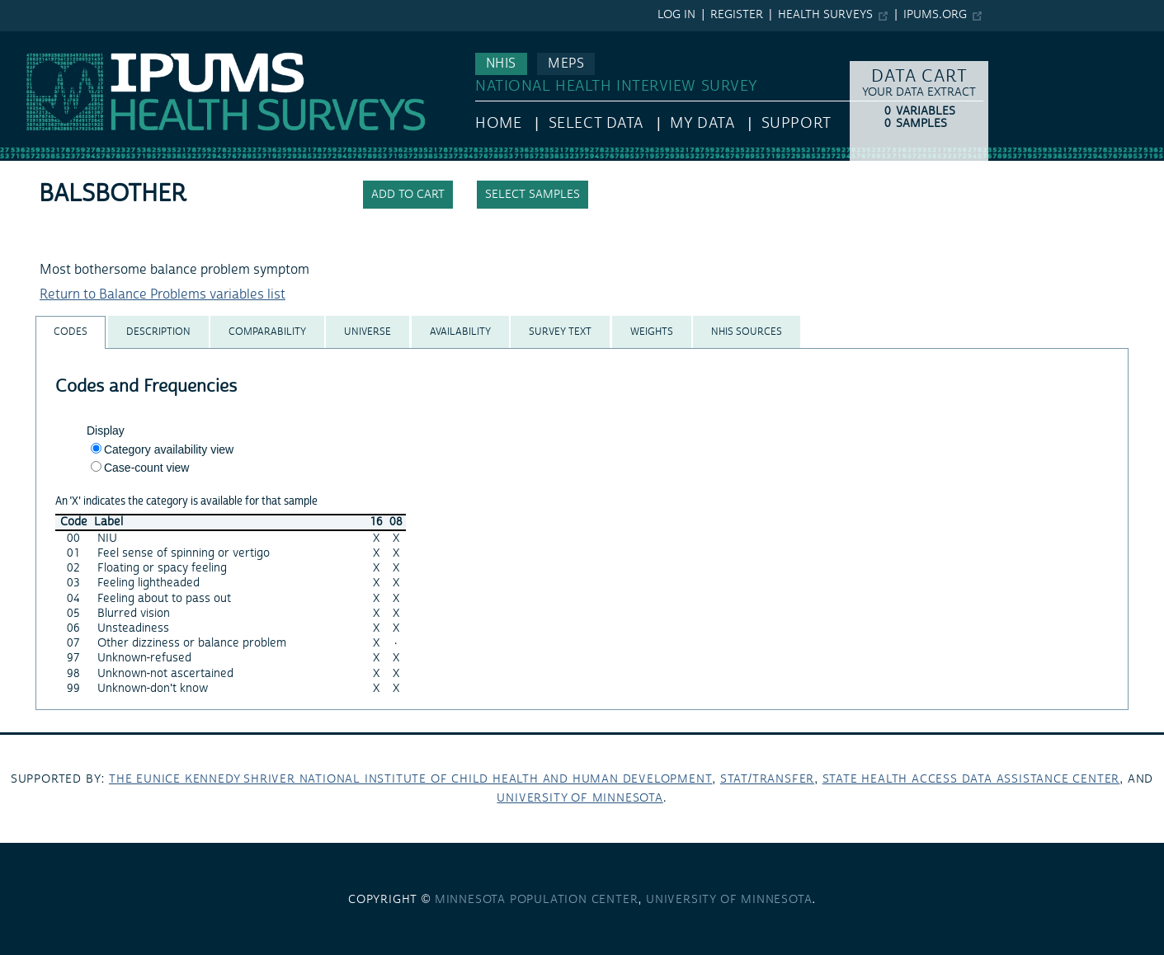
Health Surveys (825, 14)
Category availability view (168, 449)
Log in (676, 14)
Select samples (532, 194)
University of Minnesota (579, 798)
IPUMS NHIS (36, 39)
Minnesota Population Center (537, 899)
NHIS (501, 63)
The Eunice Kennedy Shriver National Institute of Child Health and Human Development (410, 779)
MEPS (566, 63)
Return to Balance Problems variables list (162, 294)
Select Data (596, 123)
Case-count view (147, 467)
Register (736, 14)
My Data (702, 123)
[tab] (70, 332)
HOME (498, 123)
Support (796, 123)
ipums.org (935, 14)
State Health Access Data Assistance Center (971, 779)
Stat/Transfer (767, 779)
